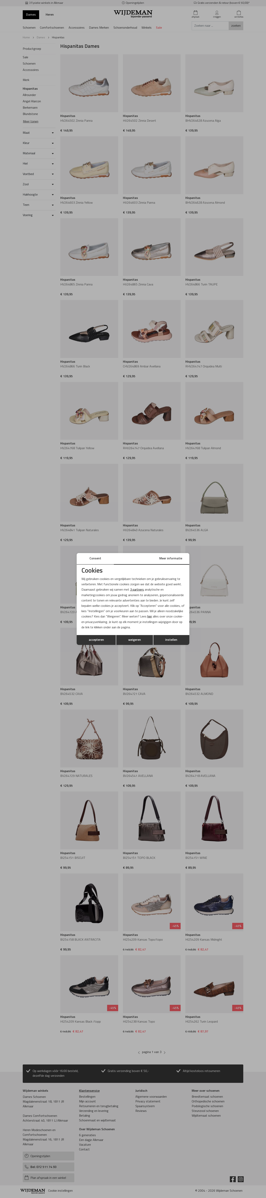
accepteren (96, 640)
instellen (171, 640)
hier (149, 616)
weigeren (134, 640)
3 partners (137, 589)
